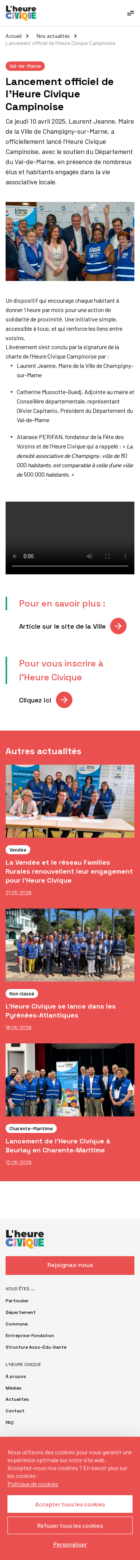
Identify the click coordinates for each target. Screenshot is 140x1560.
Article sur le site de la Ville (62, 626)
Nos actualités (53, 36)
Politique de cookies (32, 1483)
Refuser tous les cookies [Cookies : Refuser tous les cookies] (70, 1525)
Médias (14, 1388)
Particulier (17, 1301)
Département (21, 1312)
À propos (16, 1376)
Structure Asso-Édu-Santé (36, 1347)
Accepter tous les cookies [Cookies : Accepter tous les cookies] (70, 1504)
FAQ (10, 1423)
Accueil (14, 36)
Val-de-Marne (25, 66)
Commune (17, 1324)
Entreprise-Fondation (30, 1336)
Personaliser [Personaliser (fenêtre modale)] (70, 1544)
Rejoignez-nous (70, 1265)
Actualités (17, 1399)
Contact (15, 1411)
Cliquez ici (35, 700)
